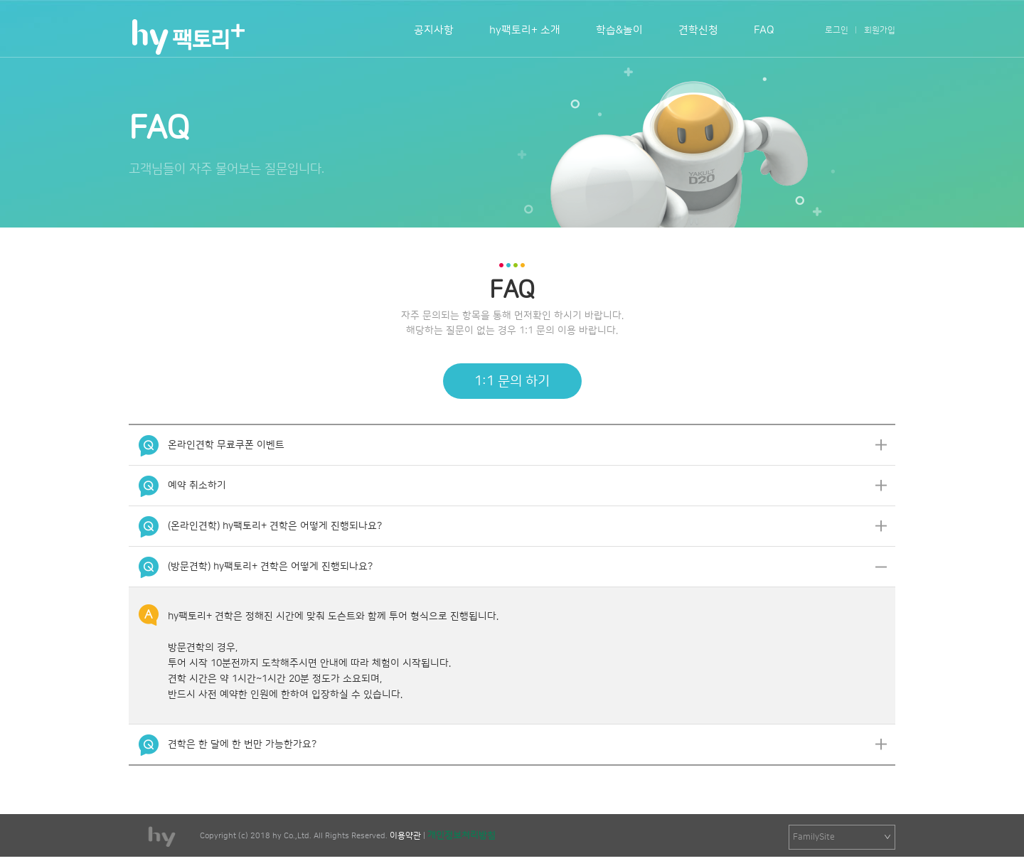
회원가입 (879, 30)
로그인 (836, 30)
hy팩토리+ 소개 (524, 30)
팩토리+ (187, 37)
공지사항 (434, 30)
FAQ (764, 30)
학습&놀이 (619, 30)
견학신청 (698, 30)
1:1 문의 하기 (512, 381)
